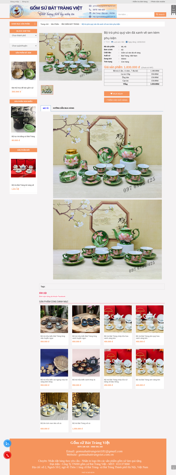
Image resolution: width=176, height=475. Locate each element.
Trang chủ (44, 24)
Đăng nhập (14, 2)
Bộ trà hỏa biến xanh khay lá (83, 380)
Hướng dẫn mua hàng (63, 108)
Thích (107, 42)
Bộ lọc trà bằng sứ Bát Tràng (23, 136)
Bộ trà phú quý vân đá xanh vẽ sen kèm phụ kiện (101, 24)
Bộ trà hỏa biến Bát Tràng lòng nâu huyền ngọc (53, 337)
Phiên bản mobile (157, 2)
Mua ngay (117, 94)
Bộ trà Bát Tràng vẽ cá (81, 423)
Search (160, 14)
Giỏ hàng (173, 10)
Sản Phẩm (55, 24)
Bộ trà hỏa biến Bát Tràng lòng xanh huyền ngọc (84, 337)
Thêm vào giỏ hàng (116, 100)
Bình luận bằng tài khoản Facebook (52, 296)
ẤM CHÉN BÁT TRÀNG (70, 24)
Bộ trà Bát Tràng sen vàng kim (148, 380)
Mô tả (46, 108)
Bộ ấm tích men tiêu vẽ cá (51, 423)
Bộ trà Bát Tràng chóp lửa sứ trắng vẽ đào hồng (115, 381)
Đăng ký (25, 2)
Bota (92, 472)
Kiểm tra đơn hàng (140, 2)
